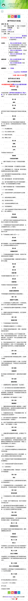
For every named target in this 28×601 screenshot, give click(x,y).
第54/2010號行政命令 (16, 50)
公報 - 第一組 (4, 24)
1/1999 (9, 30)
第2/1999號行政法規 (15, 63)
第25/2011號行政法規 (16, 38)
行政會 (12, 68)
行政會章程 (14, 90)
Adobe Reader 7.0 (10, 596)
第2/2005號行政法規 (15, 43)
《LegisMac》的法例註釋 (20, 72)
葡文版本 (24, 36)
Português (23, 2)
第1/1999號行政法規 (15, 59)
